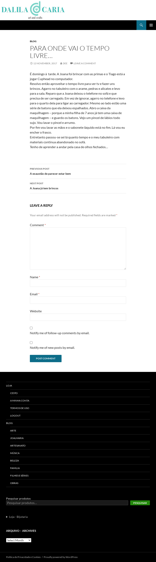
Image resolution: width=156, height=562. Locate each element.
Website (36, 311)
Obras (14, 483)
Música (15, 453)
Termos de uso (19, 408)
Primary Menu (151, 25)
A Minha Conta (19, 400)
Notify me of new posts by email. (52, 347)
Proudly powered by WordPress (61, 557)
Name (35, 277)
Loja (9, 385)
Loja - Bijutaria (18, 516)
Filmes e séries (19, 475)
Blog (33, 41)
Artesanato (18, 445)
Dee (65, 63)
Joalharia (17, 438)
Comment (38, 225)
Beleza (14, 460)
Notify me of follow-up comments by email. (59, 333)
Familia (15, 468)
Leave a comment (85, 63)
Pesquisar (140, 502)
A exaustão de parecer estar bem (78, 170)
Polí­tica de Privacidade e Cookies (23, 557)
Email (34, 294)
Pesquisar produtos (18, 498)
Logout (15, 415)
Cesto (14, 393)
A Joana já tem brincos (78, 185)
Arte (13, 430)
